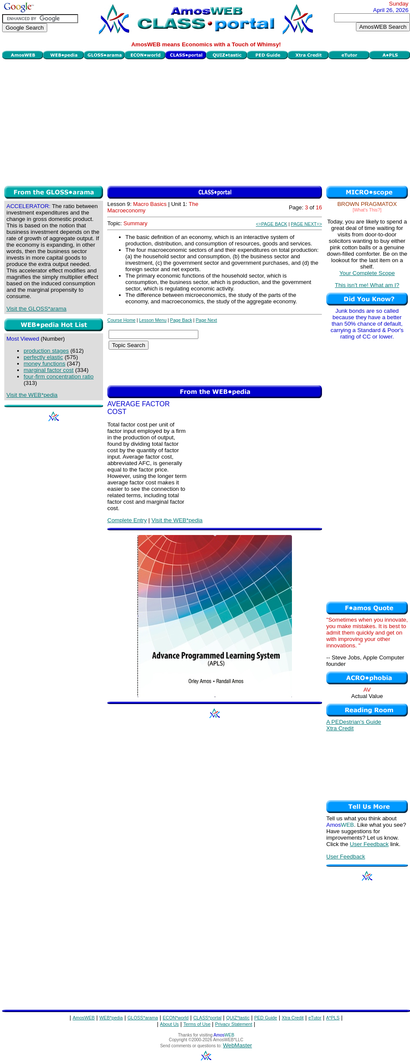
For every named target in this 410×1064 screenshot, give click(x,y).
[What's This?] (367, 209)
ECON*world (175, 1017)
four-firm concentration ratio (59, 376)
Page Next (206, 320)
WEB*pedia (111, 1017)
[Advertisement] (206, 121)
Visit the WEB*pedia (32, 395)
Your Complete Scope (367, 273)
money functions (44, 363)
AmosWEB (84, 1017)
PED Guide (265, 1017)
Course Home (121, 320)
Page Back (181, 320)
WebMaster (237, 1045)
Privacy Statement (233, 1024)
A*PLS (332, 1017)
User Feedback (369, 844)
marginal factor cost (48, 370)
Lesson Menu (153, 320)
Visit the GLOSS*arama (36, 308)
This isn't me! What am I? (367, 285)
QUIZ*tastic (237, 1017)
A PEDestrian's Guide (353, 722)
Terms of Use (196, 1024)
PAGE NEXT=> (306, 224)
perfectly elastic (43, 357)
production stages (46, 351)
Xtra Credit (340, 728)
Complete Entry (127, 520)
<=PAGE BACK (271, 224)
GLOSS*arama (143, 1017)
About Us (169, 1024)
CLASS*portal (207, 1017)
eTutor (314, 1017)
